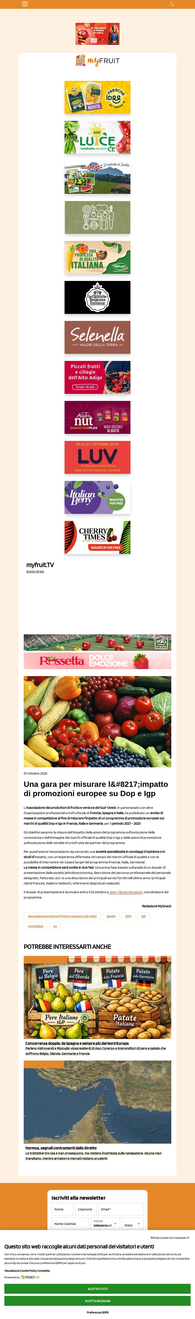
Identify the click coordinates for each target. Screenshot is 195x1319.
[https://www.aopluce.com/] (97, 141)
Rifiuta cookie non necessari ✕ (170, 1237)
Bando (111, 916)
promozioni (35, 926)
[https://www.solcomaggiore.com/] (97, 221)
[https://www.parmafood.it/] (97, 101)
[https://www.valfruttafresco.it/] (97, 261)
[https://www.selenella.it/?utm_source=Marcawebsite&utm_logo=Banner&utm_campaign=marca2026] (97, 341)
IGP (143, 916)
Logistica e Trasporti (43, 1064)
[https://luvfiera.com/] (97, 461)
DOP (128, 916)
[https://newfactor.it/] (97, 421)
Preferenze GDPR (97, 1312)
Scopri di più (35, 571)
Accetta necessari (97, 1301)
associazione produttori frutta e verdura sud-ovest (62, 916)
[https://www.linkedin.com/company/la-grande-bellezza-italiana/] (97, 301)
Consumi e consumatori (45, 960)
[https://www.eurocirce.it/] (97, 181)
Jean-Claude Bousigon (126, 892)
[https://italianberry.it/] (97, 501)
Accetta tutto (98, 1289)
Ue (55, 926)
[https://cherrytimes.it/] (97, 541)
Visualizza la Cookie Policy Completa (27, 1270)
